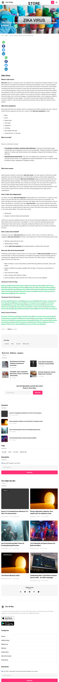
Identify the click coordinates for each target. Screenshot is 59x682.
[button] (34, 3)
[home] (7, 2)
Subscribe (52, 2)
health (12, 343)
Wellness (4, 19)
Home (2, 35)
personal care (26, 343)
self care (18, 343)
